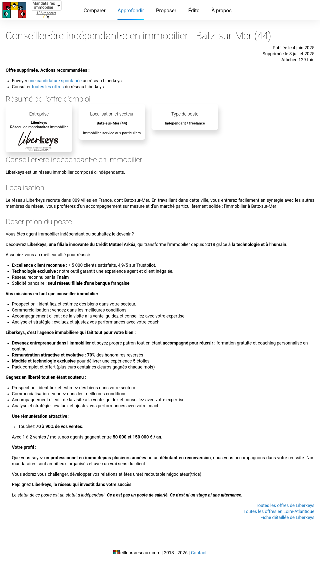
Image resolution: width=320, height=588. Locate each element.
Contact (199, 577)
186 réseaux (46, 13)
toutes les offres (57, 81)
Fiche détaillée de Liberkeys (279, 543)
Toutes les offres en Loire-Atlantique (270, 537)
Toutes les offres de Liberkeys (277, 531)
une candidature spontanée (65, 75)
